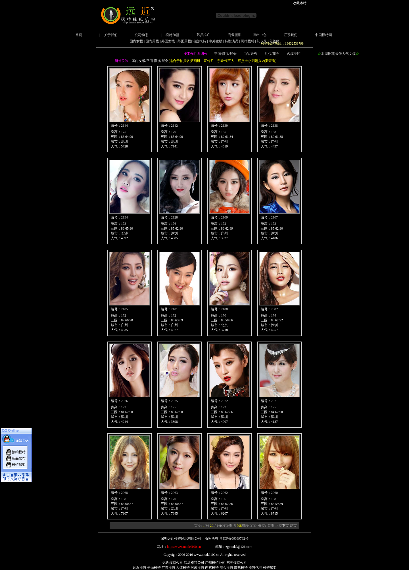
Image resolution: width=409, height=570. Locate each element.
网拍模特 (247, 41)
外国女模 (168, 41)
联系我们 (290, 35)
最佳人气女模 (345, 54)
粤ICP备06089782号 (234, 538)
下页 (285, 526)
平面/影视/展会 (225, 54)
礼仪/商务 (272, 54)
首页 (78, 35)
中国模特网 (323, 35)
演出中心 (259, 35)
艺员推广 (203, 35)
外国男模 (184, 41)
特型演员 (231, 41)
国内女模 (136, 41)
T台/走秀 (250, 54)
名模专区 (294, 54)
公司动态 (141, 35)
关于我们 (111, 35)
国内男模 (152, 41)
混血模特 (199, 41)
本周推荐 (328, 54)
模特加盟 (172, 35)
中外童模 (215, 41)
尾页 (293, 526)
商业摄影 (234, 35)
